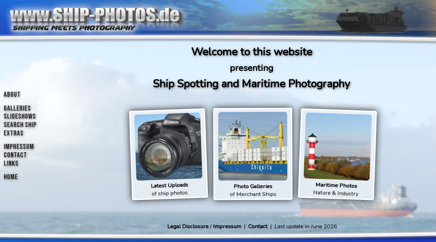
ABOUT (12, 94)
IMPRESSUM (19, 147)
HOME (11, 177)
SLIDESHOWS (20, 116)
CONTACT (15, 155)
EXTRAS (14, 133)
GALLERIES (17, 108)
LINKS (11, 163)
